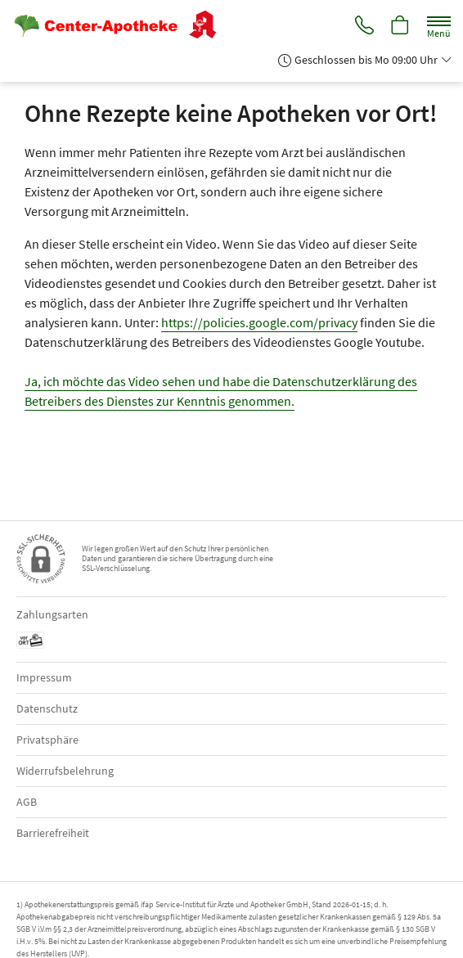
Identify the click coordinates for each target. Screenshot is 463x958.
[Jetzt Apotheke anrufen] (363, 26)
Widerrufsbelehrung (65, 770)
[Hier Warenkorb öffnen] (400, 26)
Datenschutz (47, 708)
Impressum (44, 677)
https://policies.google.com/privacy (259, 322)
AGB (26, 801)
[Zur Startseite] (121, 24)
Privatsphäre (47, 739)
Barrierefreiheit (52, 832)
